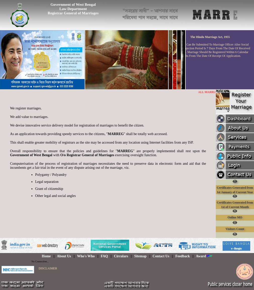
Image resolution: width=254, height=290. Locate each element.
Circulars (121, 256)
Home (46, 256)
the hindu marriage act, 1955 (210, 37)
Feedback (182, 256)
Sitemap (140, 256)
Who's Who (86, 256)
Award (204, 256)
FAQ (104, 256)
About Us (64, 256)
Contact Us (161, 256)
